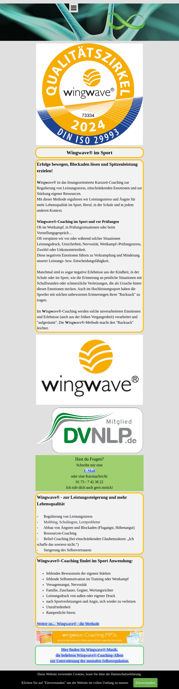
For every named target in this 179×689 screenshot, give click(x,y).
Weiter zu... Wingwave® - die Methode (68, 624)
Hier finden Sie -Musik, (89, 650)
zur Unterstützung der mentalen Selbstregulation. (89, 661)
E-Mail (89, 471)
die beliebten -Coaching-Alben (90, 655)
